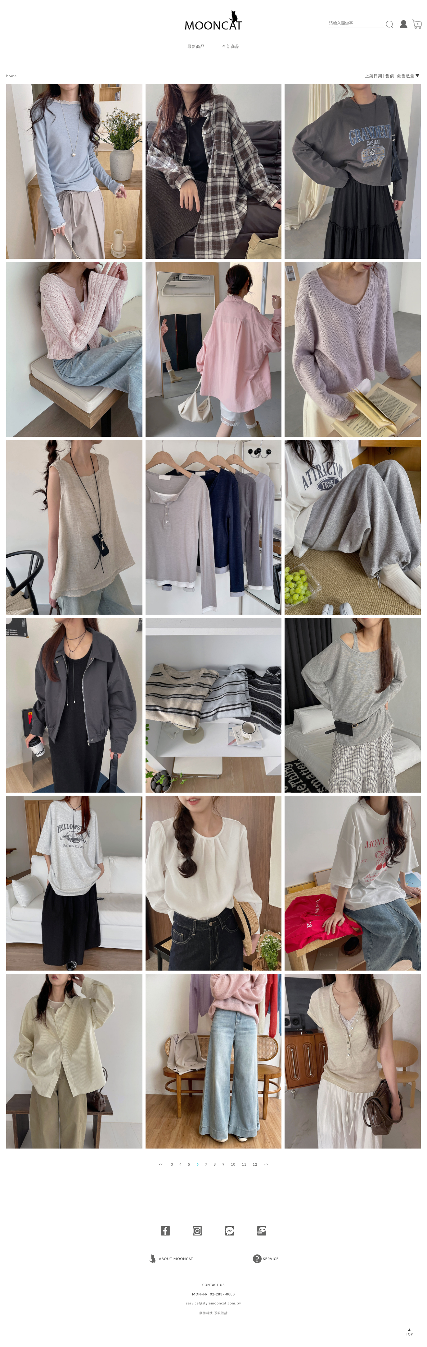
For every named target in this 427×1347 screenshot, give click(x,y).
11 (244, 1164)
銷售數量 (406, 76)
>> (265, 1164)
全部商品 (231, 46)
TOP (409, 1334)
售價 (389, 76)
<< (161, 1164)
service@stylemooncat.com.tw (213, 1303)
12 (255, 1164)
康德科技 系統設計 (213, 1313)
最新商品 (196, 46)
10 (233, 1164)
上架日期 (373, 76)
